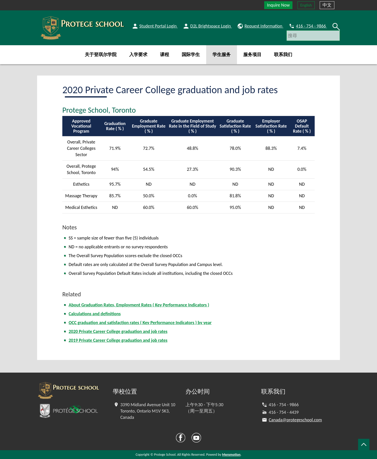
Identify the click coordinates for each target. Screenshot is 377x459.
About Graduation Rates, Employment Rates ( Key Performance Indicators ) (139, 305)
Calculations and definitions (95, 314)
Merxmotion (231, 454)
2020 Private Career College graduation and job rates (118, 331)
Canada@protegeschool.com (295, 420)
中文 (327, 5)
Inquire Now (278, 5)
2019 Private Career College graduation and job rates (118, 340)
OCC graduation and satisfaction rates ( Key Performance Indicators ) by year (140, 322)
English (306, 5)
